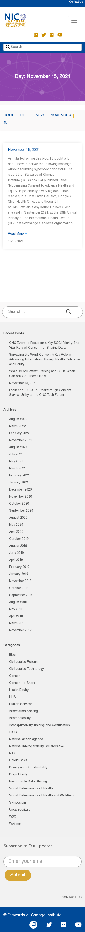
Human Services (20, 704)
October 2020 (19, 503)
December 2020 (20, 489)
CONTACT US (71, 897)
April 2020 (16, 532)
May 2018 (16, 609)
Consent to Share (22, 683)
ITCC (13, 732)
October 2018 (19, 588)
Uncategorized (19, 809)
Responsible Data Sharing (28, 781)
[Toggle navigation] (74, 20)
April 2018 (16, 616)
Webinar (15, 824)
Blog (12, 655)
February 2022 (19, 433)
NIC (12, 753)
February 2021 (19, 475)
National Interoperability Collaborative (36, 746)
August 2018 (18, 602)
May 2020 (16, 525)
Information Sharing (23, 711)
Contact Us (76, 2)
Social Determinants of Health (31, 788)
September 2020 (21, 511)
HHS (12, 697)
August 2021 (18, 447)
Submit (17, 875)
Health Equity (19, 690)
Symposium (17, 802)
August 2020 (18, 518)
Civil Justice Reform (23, 662)
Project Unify (18, 774)
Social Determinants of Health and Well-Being (42, 795)
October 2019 (19, 539)
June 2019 (16, 553)
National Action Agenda (26, 739)
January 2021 (19, 482)
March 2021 (17, 468)
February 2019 (19, 567)
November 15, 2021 (24, 150)
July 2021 (16, 454)
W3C (12, 817)
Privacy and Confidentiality (28, 767)
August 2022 (18, 419)
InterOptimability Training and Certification (39, 725)
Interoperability (20, 718)
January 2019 (18, 574)
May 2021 (16, 461)
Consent (15, 676)
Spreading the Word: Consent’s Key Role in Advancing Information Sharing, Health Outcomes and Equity (45, 359)
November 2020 (20, 496)
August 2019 (18, 546)
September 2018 (21, 595)
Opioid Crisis (18, 760)
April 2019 (16, 560)
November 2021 (20, 440)
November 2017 (20, 630)
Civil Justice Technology (26, 669)
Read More (17, 234)
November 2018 (20, 581)
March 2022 (17, 426)
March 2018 (17, 623)
